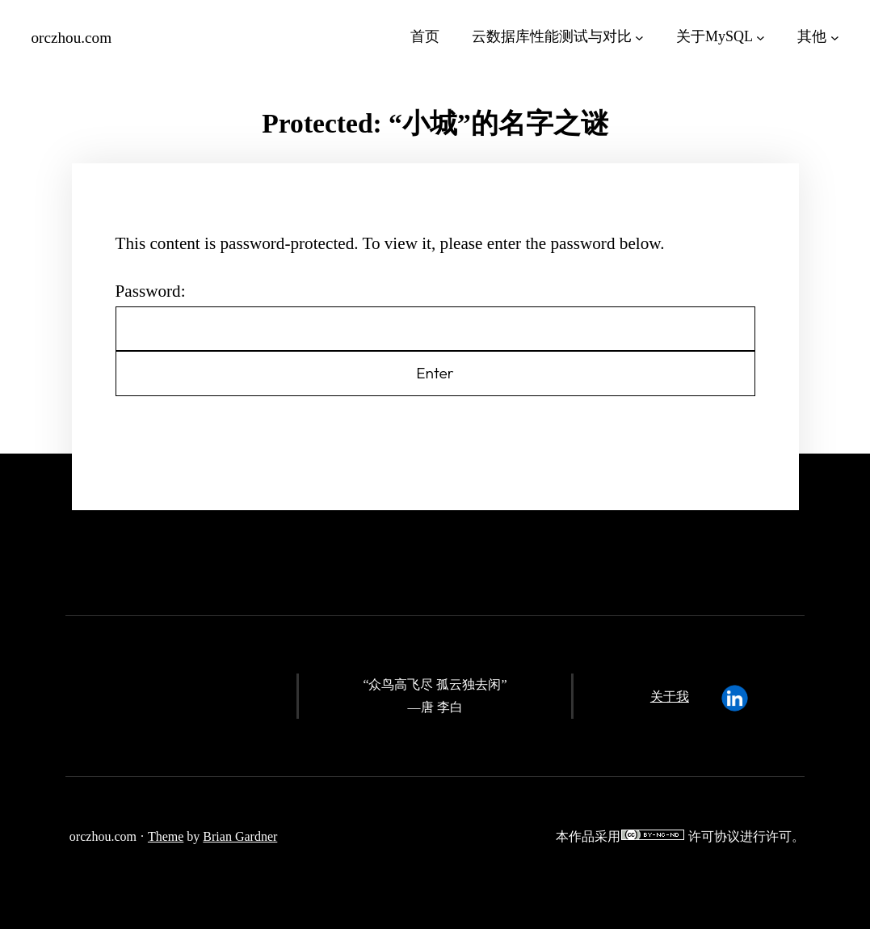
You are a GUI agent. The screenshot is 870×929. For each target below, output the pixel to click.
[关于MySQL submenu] (760, 36)
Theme (165, 836)
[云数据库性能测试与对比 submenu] (639, 36)
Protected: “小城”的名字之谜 (434, 123)
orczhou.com (72, 37)
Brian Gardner (240, 836)
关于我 (669, 696)
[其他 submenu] (834, 36)
